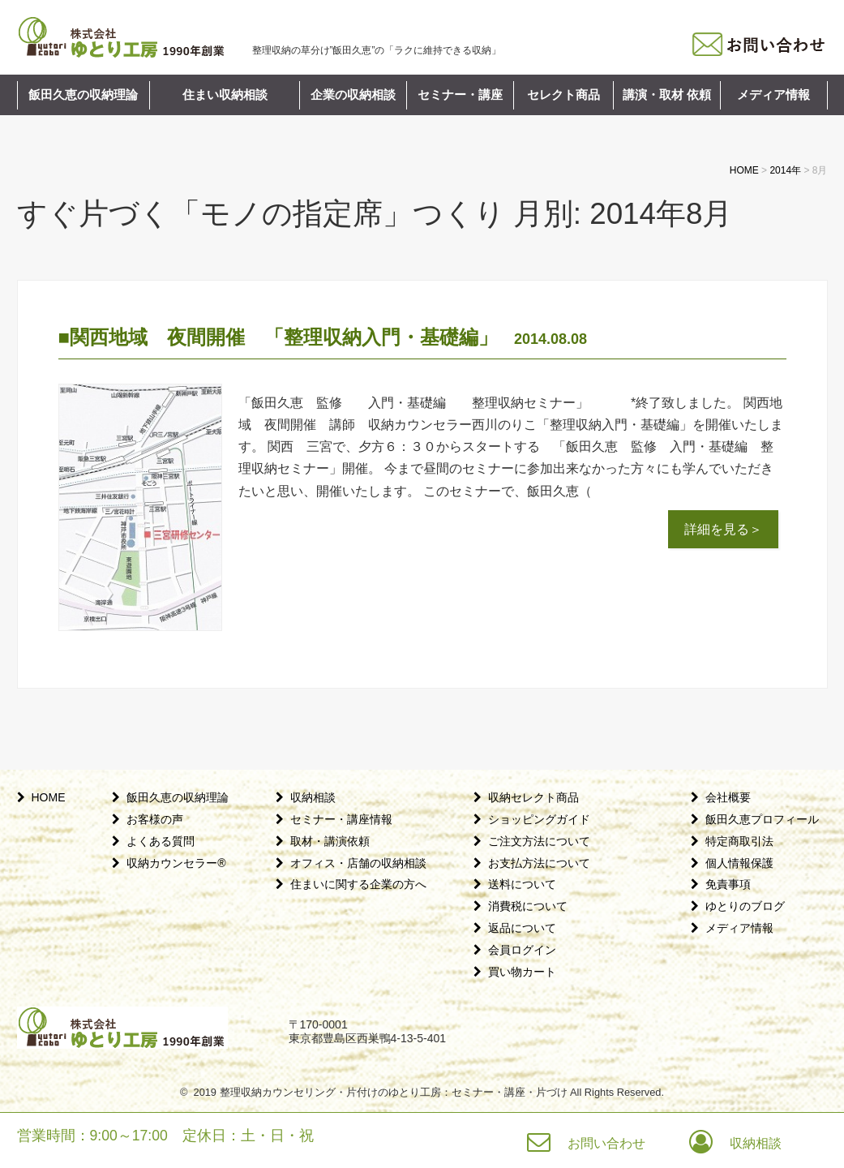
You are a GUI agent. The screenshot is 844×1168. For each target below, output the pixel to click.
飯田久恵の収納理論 (83, 94)
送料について (522, 884)
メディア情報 (773, 94)
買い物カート (522, 971)
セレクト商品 (563, 94)
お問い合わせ (606, 1143)
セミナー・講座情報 (341, 819)
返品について (522, 927)
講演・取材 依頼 (667, 94)
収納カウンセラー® (175, 863)
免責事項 (728, 884)
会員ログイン (522, 949)
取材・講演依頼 (330, 841)
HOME (49, 797)
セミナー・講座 (460, 94)
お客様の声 (154, 819)
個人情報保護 (739, 863)
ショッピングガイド (539, 819)
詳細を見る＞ (723, 529)
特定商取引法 (739, 841)
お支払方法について (539, 863)
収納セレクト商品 (533, 797)
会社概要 (728, 797)
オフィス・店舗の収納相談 (358, 863)
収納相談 (313, 797)
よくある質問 (160, 841)
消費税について (528, 906)
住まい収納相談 (225, 94)
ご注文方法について (539, 841)
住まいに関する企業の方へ (358, 884)
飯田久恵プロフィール (762, 819)
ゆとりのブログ (745, 906)
